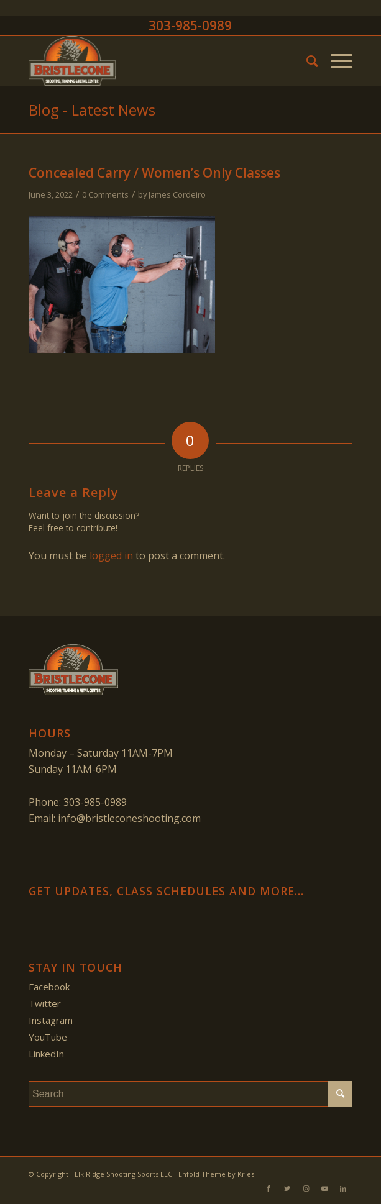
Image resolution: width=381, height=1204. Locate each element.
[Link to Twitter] (287, 1188)
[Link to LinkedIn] (343, 1188)
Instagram (51, 1020)
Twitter (45, 1003)
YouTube (48, 1037)
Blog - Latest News (92, 109)
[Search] (306, 61)
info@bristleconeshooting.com (129, 818)
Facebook (49, 986)
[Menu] (335, 61)
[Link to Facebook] (268, 1188)
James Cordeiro (177, 194)
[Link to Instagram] (305, 1188)
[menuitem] (306, 61)
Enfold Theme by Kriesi (217, 1174)
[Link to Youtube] (324, 1188)
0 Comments (105, 194)
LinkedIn (46, 1053)
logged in (111, 555)
